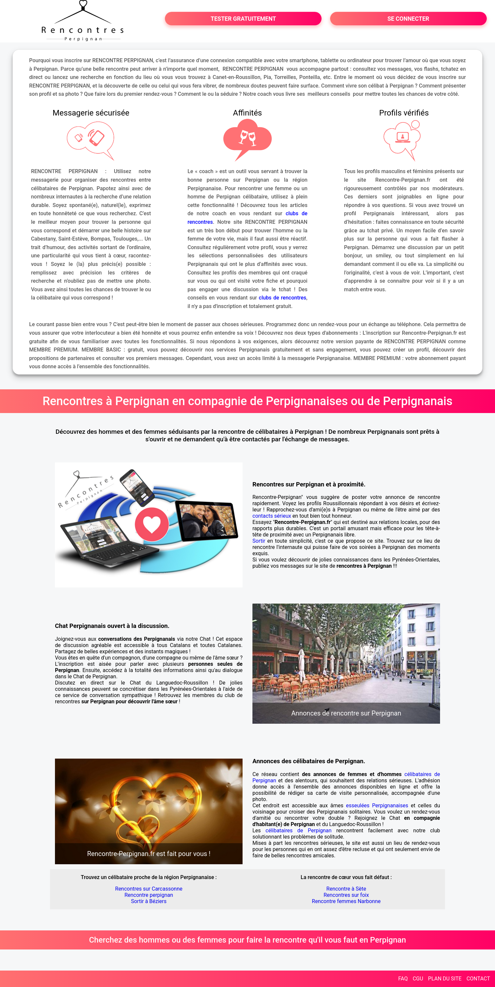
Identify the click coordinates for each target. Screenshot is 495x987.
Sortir (258, 541)
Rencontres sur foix (346, 895)
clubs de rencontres (282, 298)
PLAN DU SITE (445, 978)
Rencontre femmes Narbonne (346, 901)
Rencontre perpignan (148, 895)
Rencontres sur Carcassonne (148, 889)
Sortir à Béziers (149, 901)
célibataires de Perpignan (299, 830)
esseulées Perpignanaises (377, 805)
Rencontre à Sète (346, 889)
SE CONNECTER (408, 18)
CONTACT (478, 978)
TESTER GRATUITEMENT (243, 18)
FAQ (403, 978)
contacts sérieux (271, 516)
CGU (418, 978)
